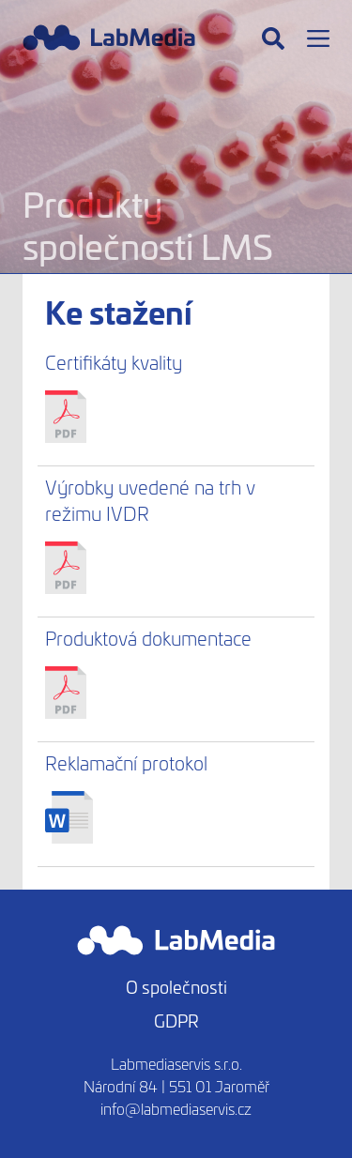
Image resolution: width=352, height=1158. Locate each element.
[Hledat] (273, 38)
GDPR (176, 1020)
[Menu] (318, 38)
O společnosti (176, 986)
